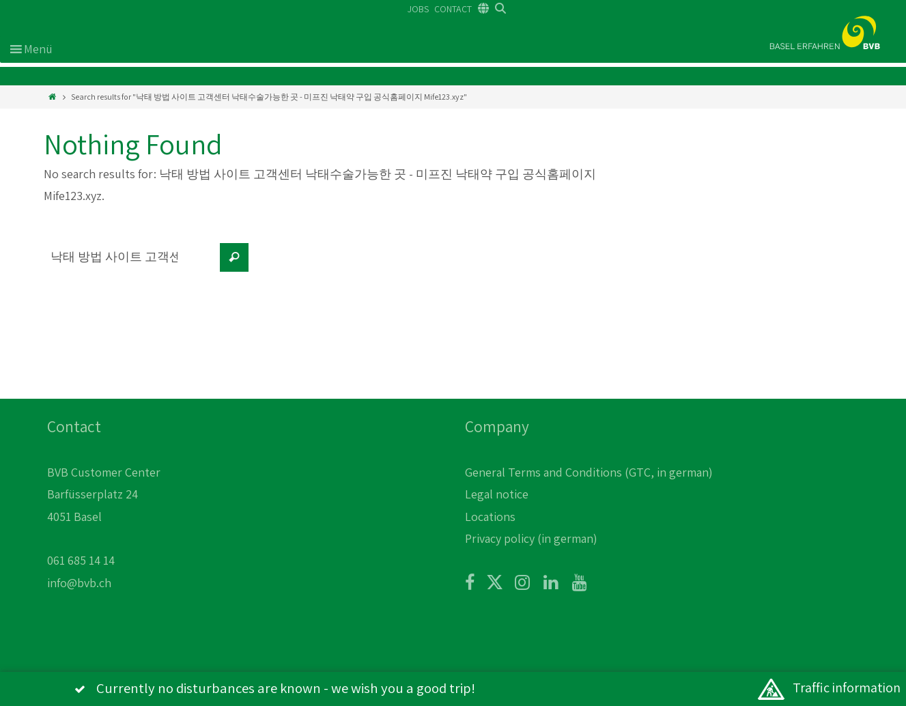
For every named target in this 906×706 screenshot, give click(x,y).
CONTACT (453, 9)
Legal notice (496, 494)
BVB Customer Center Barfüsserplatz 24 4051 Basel (103, 494)
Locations (490, 516)
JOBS (418, 9)
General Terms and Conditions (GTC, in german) (589, 472)
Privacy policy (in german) (531, 538)
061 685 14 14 (81, 560)
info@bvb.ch (79, 583)
